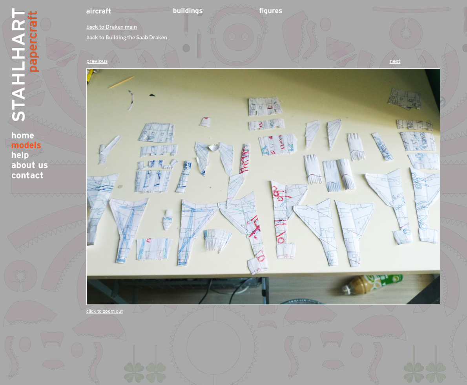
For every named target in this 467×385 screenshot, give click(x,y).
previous (97, 61)
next (395, 61)
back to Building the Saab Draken (126, 37)
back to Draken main (111, 27)
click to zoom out (104, 311)
